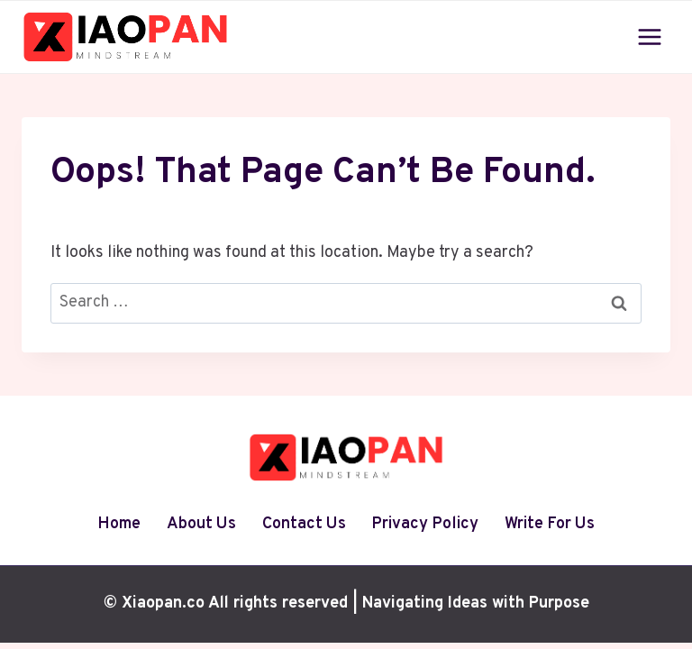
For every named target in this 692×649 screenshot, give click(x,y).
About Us (201, 524)
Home (119, 524)
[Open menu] (649, 36)
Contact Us (304, 524)
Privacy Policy (424, 524)
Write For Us (550, 524)
